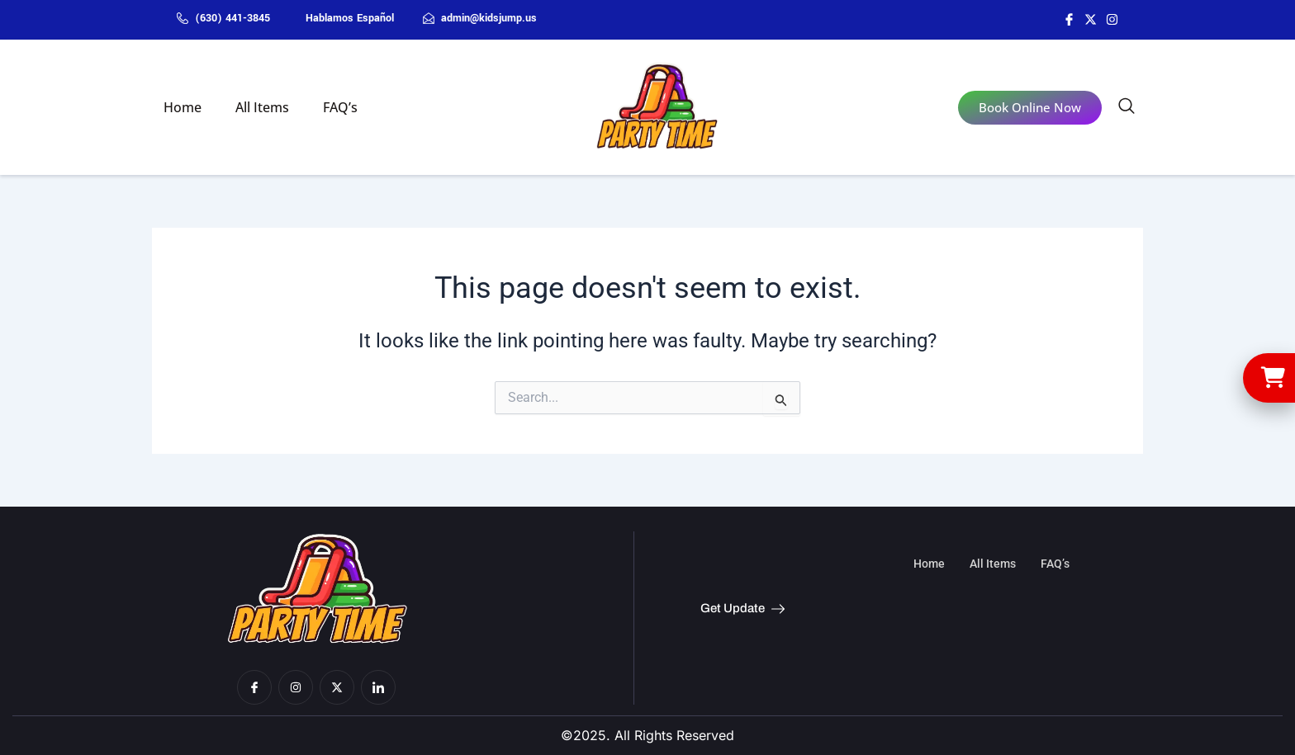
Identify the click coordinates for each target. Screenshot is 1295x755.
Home (179, 107)
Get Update (742, 609)
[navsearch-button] (1126, 108)
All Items (254, 107)
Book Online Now (1030, 107)
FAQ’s (327, 107)
